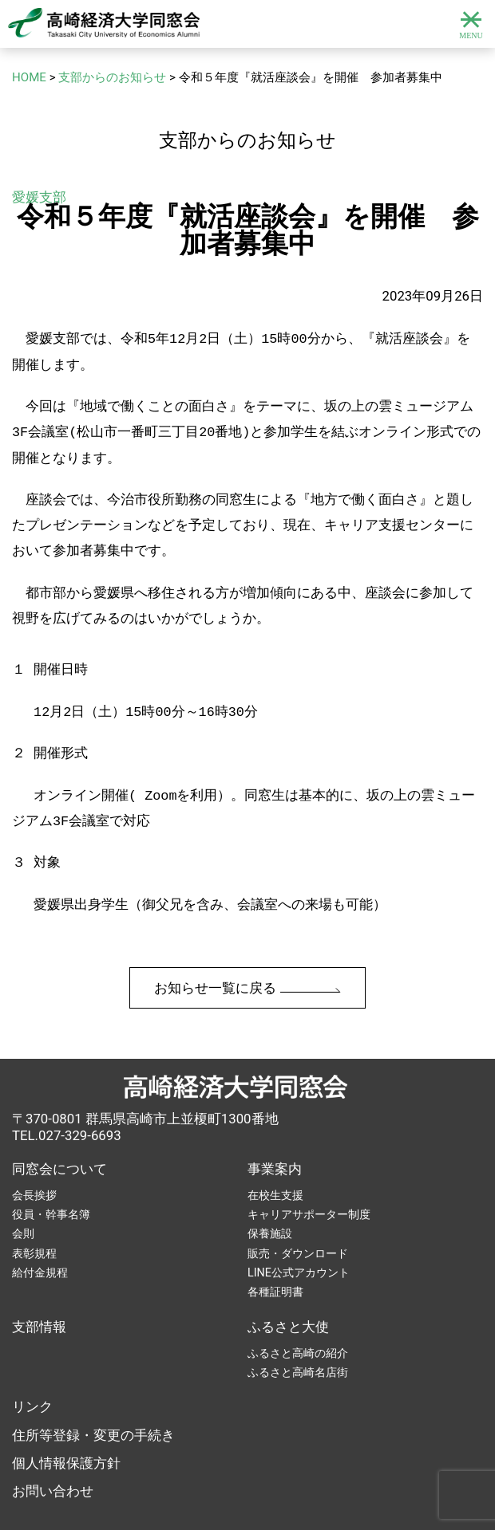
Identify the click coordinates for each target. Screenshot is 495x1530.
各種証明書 (275, 1263)
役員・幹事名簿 (51, 1185)
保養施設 (270, 1204)
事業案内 (275, 1140)
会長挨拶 (34, 1166)
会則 (23, 1204)
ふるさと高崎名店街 (298, 1343)
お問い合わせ (52, 1462)
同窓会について (59, 1140)
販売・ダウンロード (298, 1224)
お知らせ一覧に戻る (247, 959)
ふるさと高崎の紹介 (298, 1324)
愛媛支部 (39, 197)
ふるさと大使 (288, 1298)
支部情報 (39, 1298)
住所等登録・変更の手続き (93, 1406)
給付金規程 (40, 1243)
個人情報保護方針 (66, 1434)
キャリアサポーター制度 (309, 1185)
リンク (32, 1378)
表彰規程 (34, 1224)
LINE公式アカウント (299, 1243)
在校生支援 (275, 1166)
